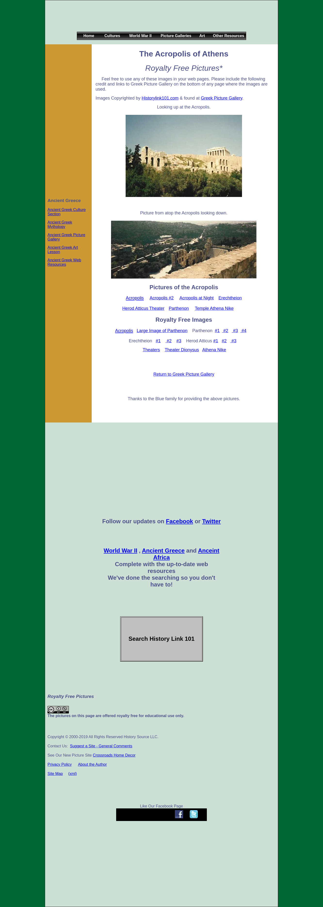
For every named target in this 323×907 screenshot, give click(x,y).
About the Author (92, 764)
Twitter (211, 521)
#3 (235, 330)
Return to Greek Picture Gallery (183, 374)
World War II (120, 550)
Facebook (179, 521)
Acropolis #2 (162, 298)
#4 (243, 330)
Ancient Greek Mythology (60, 224)
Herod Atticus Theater (143, 308)
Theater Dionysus (182, 349)
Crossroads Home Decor (114, 755)
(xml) (72, 774)
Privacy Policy (60, 764)
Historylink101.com (160, 98)
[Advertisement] (160, 20)
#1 (217, 330)
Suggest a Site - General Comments (101, 746)
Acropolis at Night (196, 298)
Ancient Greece (163, 550)
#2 (225, 330)
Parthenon (179, 308)
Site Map (55, 774)
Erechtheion (230, 298)
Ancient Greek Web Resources (64, 262)
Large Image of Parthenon (162, 330)
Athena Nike (214, 349)
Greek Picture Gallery (221, 98)
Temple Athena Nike (214, 308)
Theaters (151, 349)
